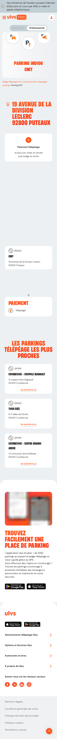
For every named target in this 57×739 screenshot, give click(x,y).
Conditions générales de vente (21, 708)
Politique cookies (14, 722)
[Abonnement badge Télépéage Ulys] (16, 17)
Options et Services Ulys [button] (28, 645)
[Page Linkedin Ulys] (21, 684)
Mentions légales (14, 701)
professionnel (30, 81)
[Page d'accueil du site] (10, 614)
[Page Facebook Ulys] (7, 684)
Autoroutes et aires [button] (28, 655)
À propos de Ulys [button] (28, 666)
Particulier (18, 27)
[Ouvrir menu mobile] (4, 17)
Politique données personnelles (22, 715)
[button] (28, 389)
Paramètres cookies (15, 729)
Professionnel (36, 27)
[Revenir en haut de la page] (49, 731)
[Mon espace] (51, 17)
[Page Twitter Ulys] (14, 684)
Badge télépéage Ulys (12, 81)
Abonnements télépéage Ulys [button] (28, 634)
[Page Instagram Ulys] (29, 684)
